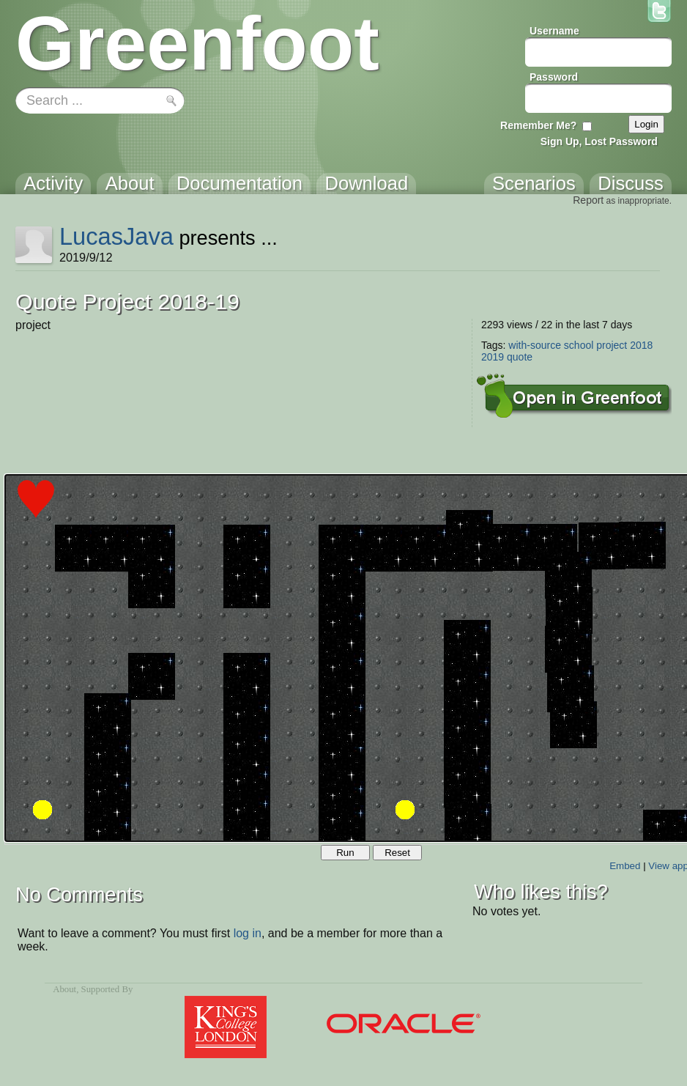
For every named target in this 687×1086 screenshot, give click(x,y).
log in (247, 933)
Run (345, 852)
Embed (624, 865)
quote (519, 357)
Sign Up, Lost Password (599, 141)
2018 (641, 345)
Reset (397, 852)
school (578, 345)
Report (588, 200)
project (611, 345)
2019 (492, 357)
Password (554, 77)
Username (554, 31)
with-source (534, 345)
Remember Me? (538, 125)
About (64, 989)
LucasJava (116, 236)
